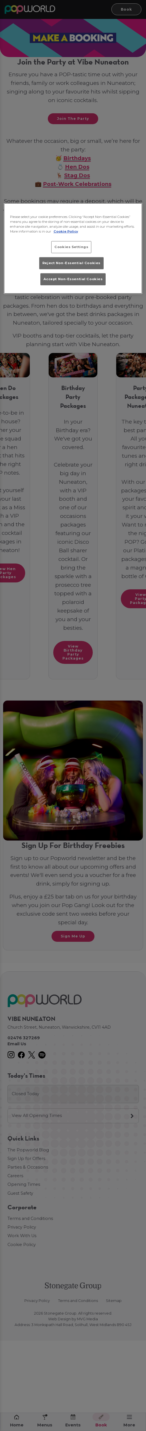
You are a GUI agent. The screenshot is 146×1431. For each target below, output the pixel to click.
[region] (73, 248)
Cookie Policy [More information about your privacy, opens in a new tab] (66, 231)
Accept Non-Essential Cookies (73, 279)
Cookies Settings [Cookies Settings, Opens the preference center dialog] (71, 247)
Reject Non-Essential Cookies (71, 263)
